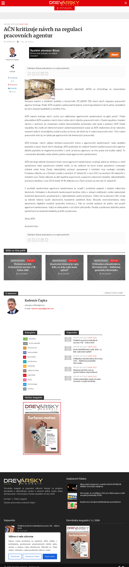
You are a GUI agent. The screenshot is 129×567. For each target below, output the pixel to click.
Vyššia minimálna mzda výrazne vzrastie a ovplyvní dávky (85, 383)
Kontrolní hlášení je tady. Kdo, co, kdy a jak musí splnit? (64, 267)
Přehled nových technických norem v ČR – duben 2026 (40, 524)
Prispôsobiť (15, 556)
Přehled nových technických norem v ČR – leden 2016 (22, 267)
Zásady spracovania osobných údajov (19, 499)
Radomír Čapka (12, 60)
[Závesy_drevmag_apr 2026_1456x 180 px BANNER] (75, 54)
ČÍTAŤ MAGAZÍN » (64, 8)
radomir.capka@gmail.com (42, 308)
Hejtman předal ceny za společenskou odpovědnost (85, 372)
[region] (32, 547)
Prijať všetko (50, 556)
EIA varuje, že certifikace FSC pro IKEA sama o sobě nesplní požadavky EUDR (101, 491)
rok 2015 (24, 24)
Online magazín (20, 496)
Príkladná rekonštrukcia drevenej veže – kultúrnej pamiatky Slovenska (106, 267)
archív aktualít (11, 24)
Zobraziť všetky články (113, 293)
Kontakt (7, 496)
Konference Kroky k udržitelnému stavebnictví (101, 499)
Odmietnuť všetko (32, 556)
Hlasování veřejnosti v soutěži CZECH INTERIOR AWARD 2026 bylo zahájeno (102, 482)
